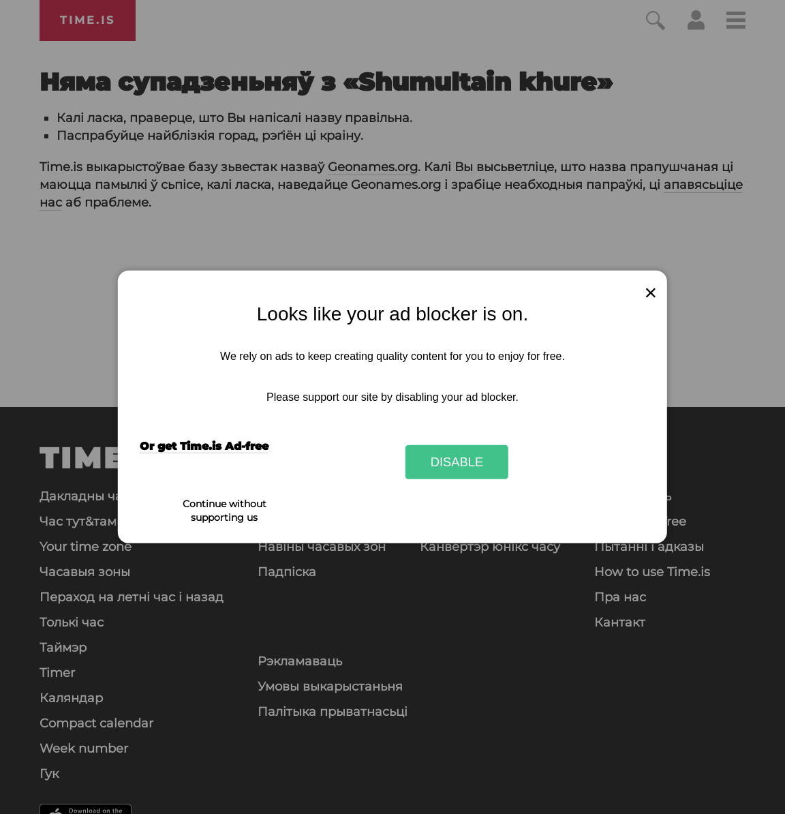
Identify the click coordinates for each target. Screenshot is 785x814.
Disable (457, 462)
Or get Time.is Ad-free (204, 446)
